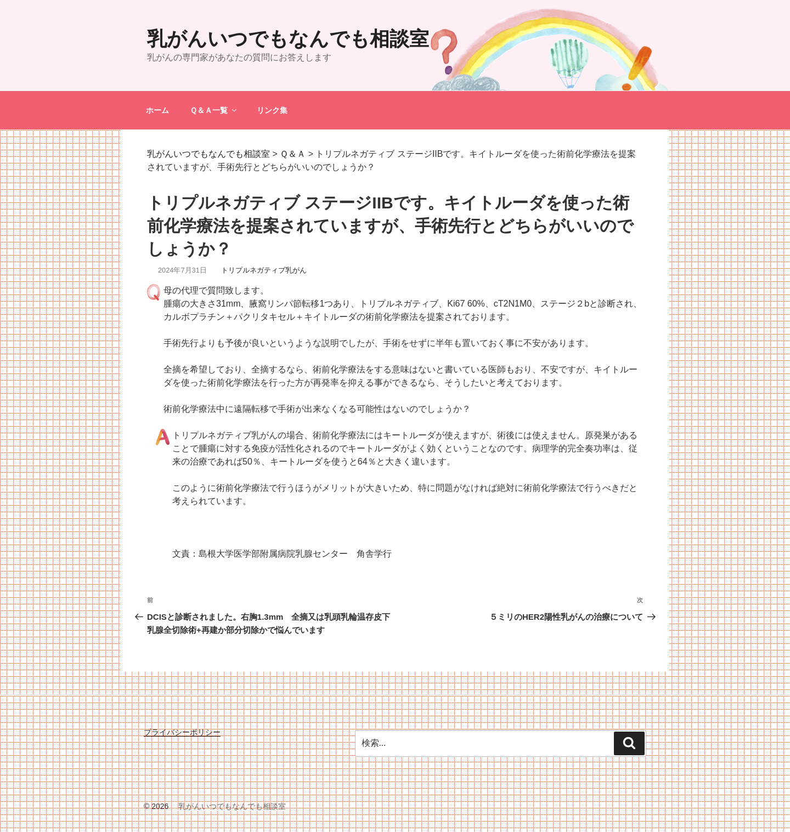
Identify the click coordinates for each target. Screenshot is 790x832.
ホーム (157, 110)
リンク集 (272, 110)
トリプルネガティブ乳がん (264, 270)
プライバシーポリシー (182, 732)
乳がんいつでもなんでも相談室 (288, 38)
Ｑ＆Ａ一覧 (214, 110)
